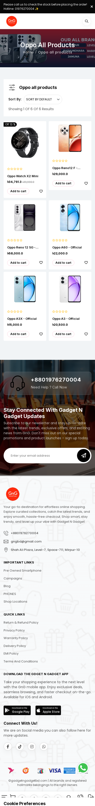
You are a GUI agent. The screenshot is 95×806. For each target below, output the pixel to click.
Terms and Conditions (21, 661)
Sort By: (14, 99)
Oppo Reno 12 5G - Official (21, 247)
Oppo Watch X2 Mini (22, 176)
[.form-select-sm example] (43, 99)
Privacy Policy (14, 630)
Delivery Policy (15, 646)
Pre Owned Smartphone (23, 570)
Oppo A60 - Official (67, 247)
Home (28, 52)
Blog (7, 586)
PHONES (10, 594)
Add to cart (18, 191)
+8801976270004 (56, 380)
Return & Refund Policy (21, 622)
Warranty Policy (16, 638)
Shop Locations (15, 601)
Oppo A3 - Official (66, 318)
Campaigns (13, 578)
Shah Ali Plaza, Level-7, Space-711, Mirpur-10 (45, 550)
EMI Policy (11, 653)
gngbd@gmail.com (26, 541)
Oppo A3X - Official (22, 318)
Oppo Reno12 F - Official (64, 168)
